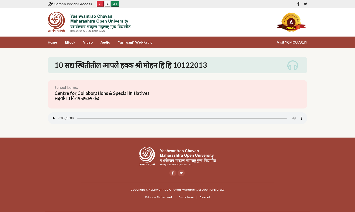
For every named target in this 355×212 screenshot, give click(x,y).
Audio (105, 42)
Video (88, 42)
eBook (70, 42)
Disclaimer (186, 197)
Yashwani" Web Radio (135, 42)
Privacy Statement (158, 197)
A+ (115, 4)
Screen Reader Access (70, 4)
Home (52, 42)
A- (100, 4)
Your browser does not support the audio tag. (177, 118)
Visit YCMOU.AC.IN (292, 42)
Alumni (204, 197)
